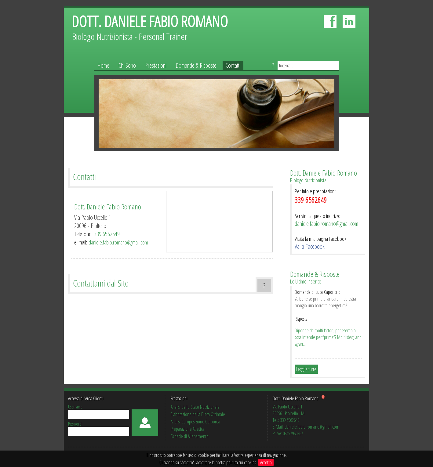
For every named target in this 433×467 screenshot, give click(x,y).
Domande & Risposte (196, 65)
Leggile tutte (306, 369)
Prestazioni (155, 65)
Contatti (233, 65)
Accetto (266, 462)
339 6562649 (107, 234)
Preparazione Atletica (187, 429)
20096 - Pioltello (90, 226)
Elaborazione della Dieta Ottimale (198, 414)
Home (103, 65)
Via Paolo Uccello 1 (92, 217)
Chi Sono (127, 65)
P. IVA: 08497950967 (288, 433)
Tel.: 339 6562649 (286, 420)
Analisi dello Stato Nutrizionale (195, 407)
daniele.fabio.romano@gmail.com (118, 242)
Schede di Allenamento (190, 436)
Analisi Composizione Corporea (195, 421)
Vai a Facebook (310, 246)
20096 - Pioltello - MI (289, 413)
